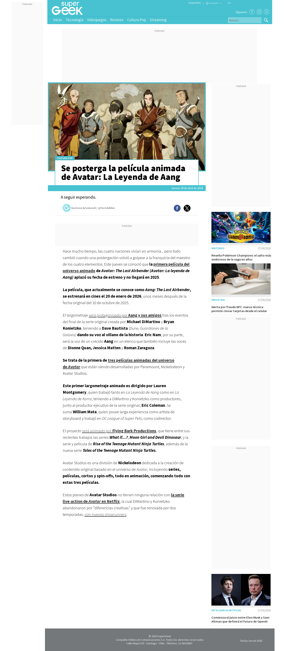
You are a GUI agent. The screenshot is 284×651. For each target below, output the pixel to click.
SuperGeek (164, 636)
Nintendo (217, 248)
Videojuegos (96, 19)
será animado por (119, 430)
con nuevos (105, 514)
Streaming (158, 19)
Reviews (116, 19)
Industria (218, 300)
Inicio (57, 19)
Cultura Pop (136, 19)
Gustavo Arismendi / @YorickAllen (89, 208)
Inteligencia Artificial (226, 610)
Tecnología (74, 19)
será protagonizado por (125, 315)
